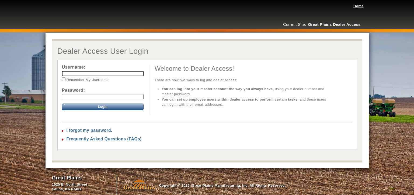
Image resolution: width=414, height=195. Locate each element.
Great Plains (67, 177)
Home (358, 6)
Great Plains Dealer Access (72, 12)
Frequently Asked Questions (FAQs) (104, 139)
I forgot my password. (89, 130)
